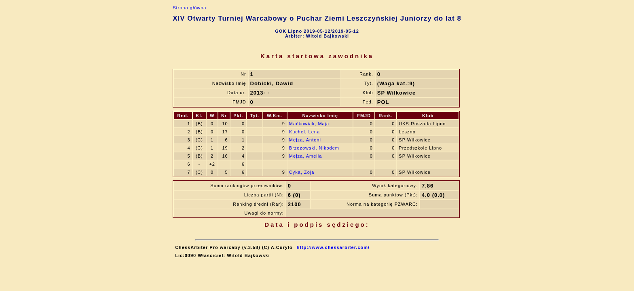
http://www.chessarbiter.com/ (333, 247)
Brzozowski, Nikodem (314, 148)
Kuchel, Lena (304, 131)
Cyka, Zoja (302, 172)
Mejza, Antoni (305, 139)
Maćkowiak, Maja (309, 123)
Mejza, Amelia (305, 156)
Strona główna (189, 7)
